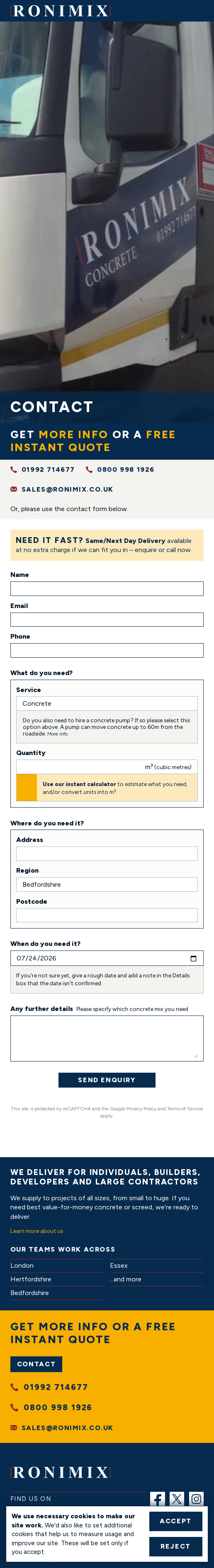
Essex (119, 1265)
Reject (175, 1546)
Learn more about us (36, 1231)
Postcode (31, 901)
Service (28, 690)
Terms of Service (185, 1108)
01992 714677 (48, 469)
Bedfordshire (29, 1293)
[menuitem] (157, 1499)
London (22, 1265)
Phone (20, 636)
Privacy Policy (141, 1108)
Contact (36, 1364)
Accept (176, 1521)
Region (27, 870)
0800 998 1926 (126, 469)
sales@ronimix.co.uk (68, 489)
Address (29, 840)
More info (57, 734)
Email (19, 606)
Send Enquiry (107, 1080)
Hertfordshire (30, 1279)
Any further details (41, 1009)
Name (19, 575)
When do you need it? (45, 944)
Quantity (31, 753)
